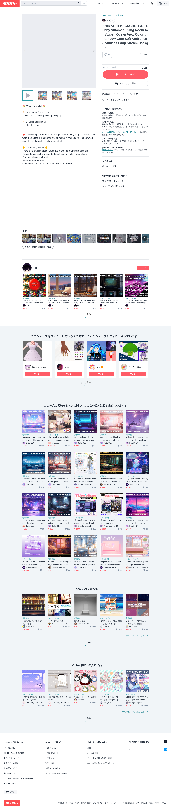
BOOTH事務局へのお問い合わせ (100, 763)
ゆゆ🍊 (99, 367)
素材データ (107, 15)
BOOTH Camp (10, 783)
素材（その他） (131, 298)
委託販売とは (9, 773)
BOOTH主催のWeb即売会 (56, 773)
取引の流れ (109, 161)
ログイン (101, 3)
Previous (24, 51)
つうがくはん (135, 367)
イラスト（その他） (107, 298)
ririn (36, 267)
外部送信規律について (131, 803)
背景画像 (119, 15)
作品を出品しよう (137, 3)
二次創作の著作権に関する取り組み (19, 778)
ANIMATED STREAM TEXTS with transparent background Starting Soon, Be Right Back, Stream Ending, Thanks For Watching (136, 302)
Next (94, 51)
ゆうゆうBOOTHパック (129, 132)
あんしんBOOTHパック (110, 132)
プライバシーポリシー (111, 181)
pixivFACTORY (107, 150)
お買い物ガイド (52, 753)
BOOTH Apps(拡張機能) (14, 753)
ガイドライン (98, 803)
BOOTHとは (117, 3)
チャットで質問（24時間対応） (100, 758)
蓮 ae (66, 367)
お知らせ (91, 748)
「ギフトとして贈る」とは (116, 100)
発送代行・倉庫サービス (14, 763)
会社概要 (61, 803)
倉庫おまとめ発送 (52, 768)
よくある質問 (92, 753)
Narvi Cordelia (39, 367)
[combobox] (51, 3)
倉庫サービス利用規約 (83, 803)
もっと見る (85, 384)
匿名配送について (11, 758)
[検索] (78, 3)
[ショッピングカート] (151, 3)
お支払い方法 (110, 166)
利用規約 (69, 803)
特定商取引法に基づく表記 (113, 176)
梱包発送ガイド (10, 768)
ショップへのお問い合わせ (113, 186)
